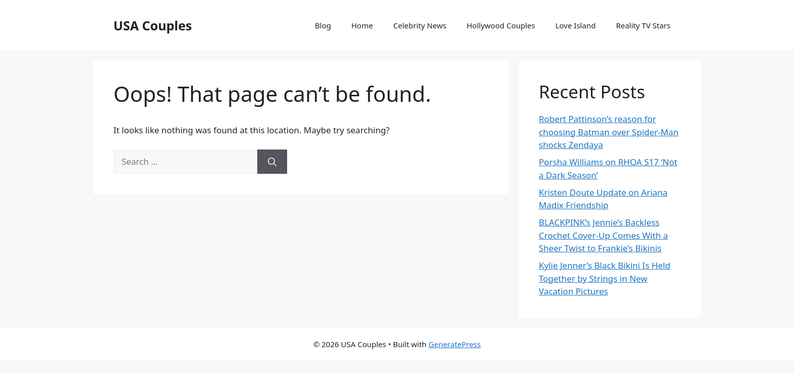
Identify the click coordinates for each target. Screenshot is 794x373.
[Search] (272, 162)
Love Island (575, 25)
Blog (323, 25)
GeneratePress (454, 344)
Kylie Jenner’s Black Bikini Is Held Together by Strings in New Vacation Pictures (604, 278)
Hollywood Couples (501, 25)
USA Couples (152, 25)
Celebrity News (419, 25)
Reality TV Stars (643, 25)
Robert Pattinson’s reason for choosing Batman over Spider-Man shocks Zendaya (609, 132)
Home (362, 25)
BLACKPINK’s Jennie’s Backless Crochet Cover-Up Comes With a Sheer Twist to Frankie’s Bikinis (603, 235)
